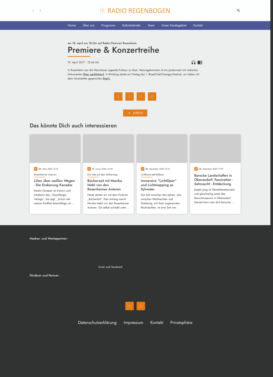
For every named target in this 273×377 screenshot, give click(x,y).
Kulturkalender (131, 25)
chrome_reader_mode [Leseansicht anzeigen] (199, 62)
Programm (108, 25)
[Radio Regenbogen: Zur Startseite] (135, 11)
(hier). (106, 78)
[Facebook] (33, 10)
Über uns (88, 25)
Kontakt (198, 25)
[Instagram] (40, 10)
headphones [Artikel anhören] (193, 62)
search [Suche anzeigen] (238, 10)
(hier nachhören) (93, 74)
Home (72, 25)
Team (151, 25)
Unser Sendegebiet (174, 25)
